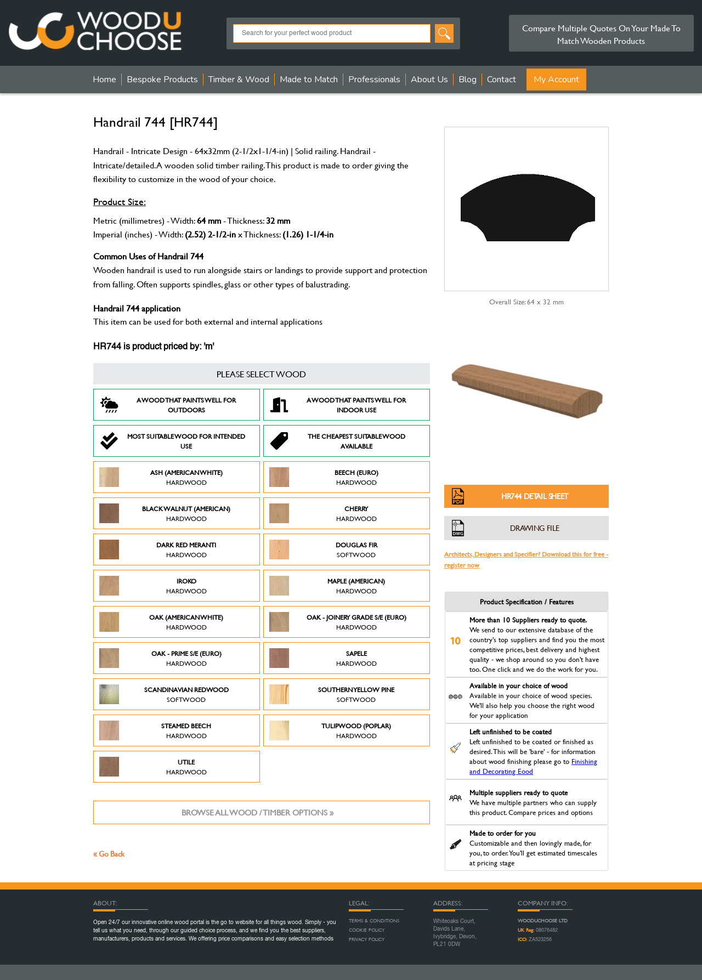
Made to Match (309, 79)
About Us (429, 79)
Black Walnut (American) (164, 513)
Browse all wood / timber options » (257, 812)
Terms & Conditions (374, 921)
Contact (501, 79)
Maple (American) (327, 586)
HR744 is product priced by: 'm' (153, 347)
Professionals (374, 79)
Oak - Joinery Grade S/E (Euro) (337, 622)
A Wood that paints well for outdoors (167, 405)
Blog (467, 79)
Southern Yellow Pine (331, 694)
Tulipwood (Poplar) (330, 730)
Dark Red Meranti (157, 549)
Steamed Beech (155, 730)
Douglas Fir (323, 549)
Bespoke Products (162, 79)
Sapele (323, 658)
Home (104, 79)
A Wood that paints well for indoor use (337, 405)
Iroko (153, 586)
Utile (153, 767)
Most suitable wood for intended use (172, 441)
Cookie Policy (366, 930)
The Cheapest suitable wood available (337, 441)
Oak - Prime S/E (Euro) (160, 658)
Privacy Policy (366, 939)
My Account (556, 79)
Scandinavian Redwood (164, 694)
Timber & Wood (238, 79)
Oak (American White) (161, 622)
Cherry (323, 513)
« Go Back (108, 853)
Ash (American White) (161, 477)
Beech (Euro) (323, 477)
